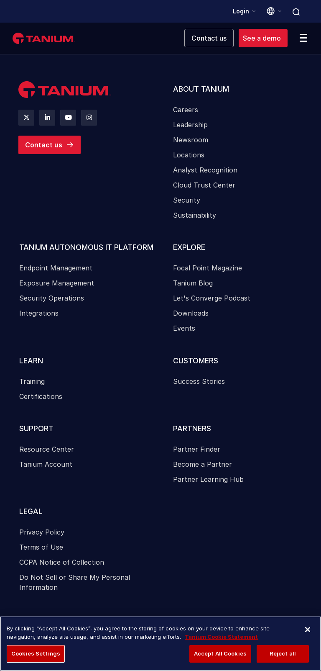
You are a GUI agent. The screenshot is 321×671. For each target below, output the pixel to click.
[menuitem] (237, 152)
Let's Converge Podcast (211, 300)
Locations (188, 156)
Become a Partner (202, 467)
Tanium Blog (193, 284)
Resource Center (46, 452)
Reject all (283, 653)
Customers (196, 362)
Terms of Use (41, 551)
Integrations (39, 315)
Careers (185, 110)
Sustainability (194, 216)
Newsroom (190, 140)
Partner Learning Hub (208, 482)
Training (32, 383)
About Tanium (201, 89)
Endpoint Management (55, 269)
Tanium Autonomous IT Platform (87, 248)
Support (36, 431)
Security (186, 201)
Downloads (191, 315)
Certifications (40, 398)
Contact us (43, 145)
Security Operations (51, 300)
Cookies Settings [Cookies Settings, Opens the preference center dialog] (35, 653)
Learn (31, 362)
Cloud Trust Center (204, 186)
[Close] (307, 629)
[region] (160, 643)
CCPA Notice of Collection (61, 566)
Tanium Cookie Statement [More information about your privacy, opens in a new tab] (221, 636)
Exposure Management (56, 284)
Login (241, 11)
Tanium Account (45, 467)
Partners (192, 431)
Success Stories (199, 383)
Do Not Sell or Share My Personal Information (74, 586)
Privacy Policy (41, 536)
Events (184, 330)
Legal (31, 514)
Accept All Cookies (220, 653)
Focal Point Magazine (207, 269)
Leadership (190, 125)
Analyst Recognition (205, 171)
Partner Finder (196, 452)
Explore (189, 248)
